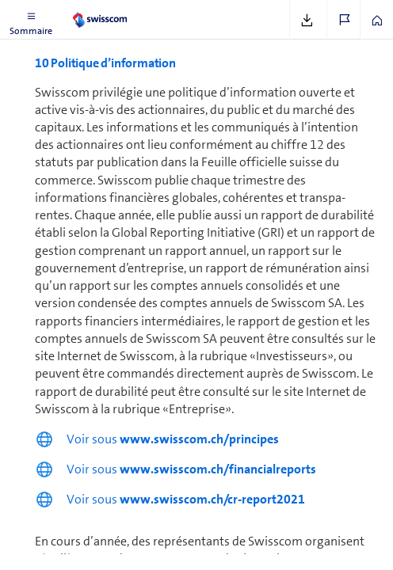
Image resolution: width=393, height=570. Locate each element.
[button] (31, 20)
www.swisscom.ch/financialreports (218, 469)
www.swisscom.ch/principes (199, 439)
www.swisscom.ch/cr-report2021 (212, 499)
